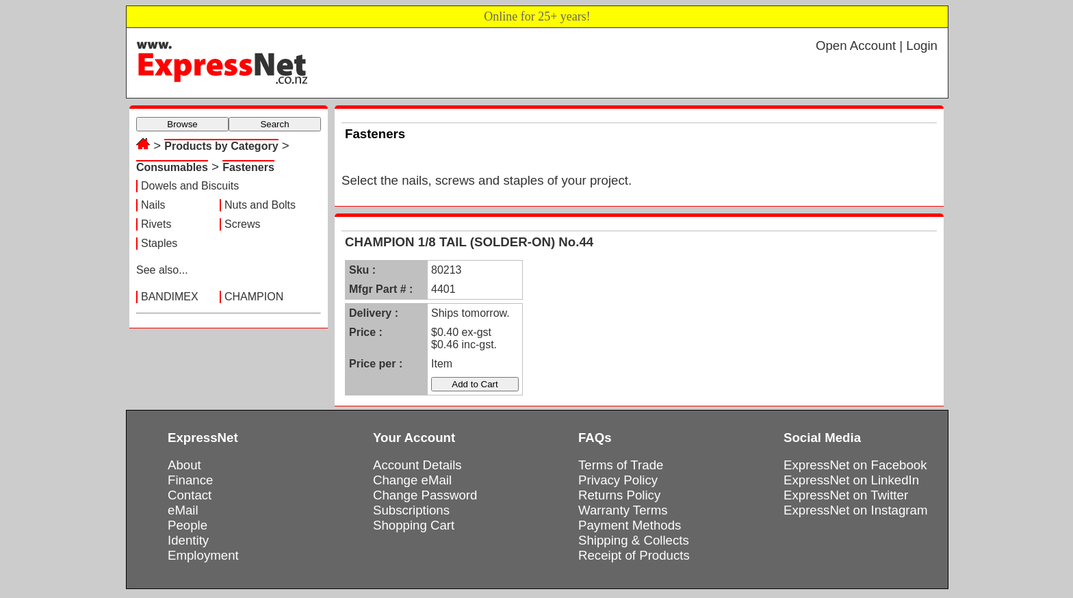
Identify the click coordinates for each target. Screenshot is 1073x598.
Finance (190, 480)
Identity (188, 540)
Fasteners (248, 167)
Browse (182, 124)
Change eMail (412, 480)
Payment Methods (629, 525)
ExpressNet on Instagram (856, 510)
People (187, 525)
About (184, 465)
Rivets (156, 224)
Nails (153, 205)
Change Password (425, 495)
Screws (242, 224)
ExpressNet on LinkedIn (851, 480)
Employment (203, 555)
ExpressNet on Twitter (846, 495)
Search (274, 124)
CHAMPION (253, 296)
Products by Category (221, 146)
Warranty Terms (623, 510)
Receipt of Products (634, 555)
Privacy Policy (618, 480)
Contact (189, 495)
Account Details (417, 465)
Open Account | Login (877, 45)
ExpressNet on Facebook (855, 465)
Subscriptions (411, 510)
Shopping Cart (413, 525)
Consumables (172, 167)
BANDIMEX (169, 296)
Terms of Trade (620, 465)
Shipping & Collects (633, 540)
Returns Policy (619, 495)
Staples (159, 243)
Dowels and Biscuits (190, 186)
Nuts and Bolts (260, 205)
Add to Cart (474, 384)
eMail (183, 510)
